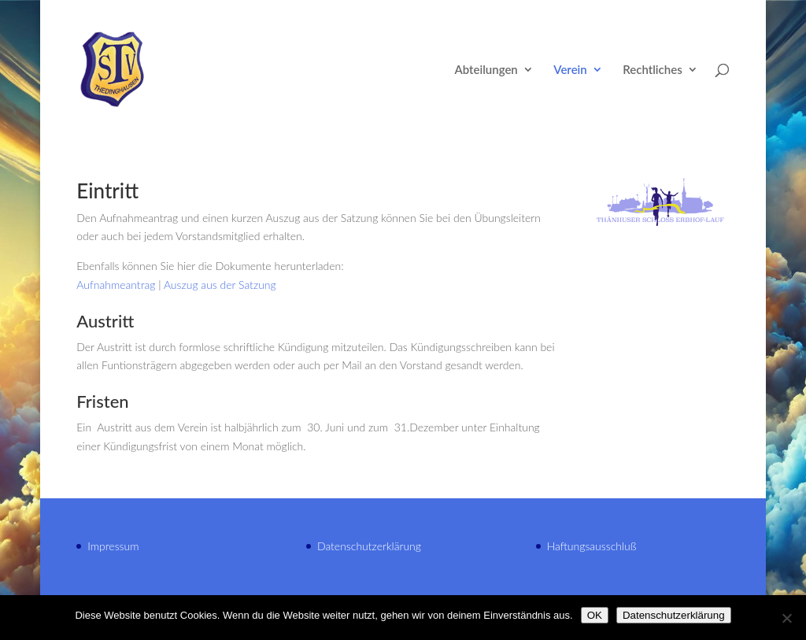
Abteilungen (485, 70)
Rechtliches (652, 70)
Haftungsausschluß (592, 546)
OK (594, 615)
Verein (569, 70)
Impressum (113, 546)
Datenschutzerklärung (369, 546)
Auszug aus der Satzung (220, 284)
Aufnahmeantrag (115, 284)
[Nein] (786, 618)
